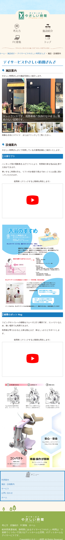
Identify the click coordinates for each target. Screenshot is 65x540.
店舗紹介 (14, 525)
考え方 (5, 525)
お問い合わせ (7, 493)
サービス (5, 489)
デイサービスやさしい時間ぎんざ (31, 53)
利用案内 (5, 480)
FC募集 (23, 525)
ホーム (4, 497)
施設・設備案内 (8, 484)
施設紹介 (11, 53)
